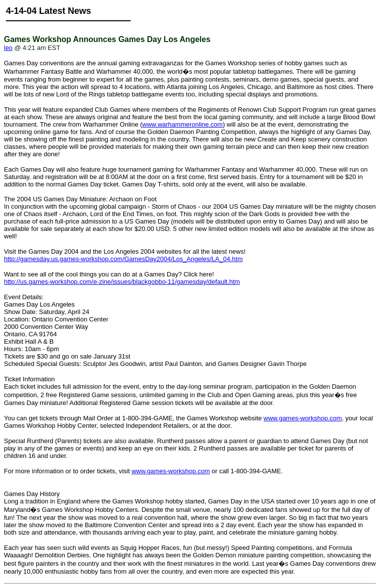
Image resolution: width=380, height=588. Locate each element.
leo (8, 47)
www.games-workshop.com (303, 418)
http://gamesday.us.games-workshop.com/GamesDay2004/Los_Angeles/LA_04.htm (123, 259)
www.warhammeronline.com (182, 124)
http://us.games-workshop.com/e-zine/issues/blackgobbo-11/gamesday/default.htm (122, 281)
